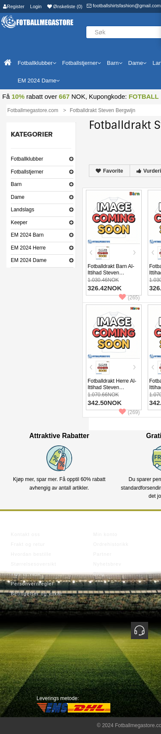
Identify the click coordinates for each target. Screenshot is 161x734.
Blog (98, 573)
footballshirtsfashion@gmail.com (124, 5)
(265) (129, 297)
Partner (102, 554)
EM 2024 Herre (28, 248)
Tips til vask (26, 573)
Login (36, 6)
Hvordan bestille (31, 554)
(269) (129, 412)
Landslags (22, 210)
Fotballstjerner (27, 172)
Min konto (105, 534)
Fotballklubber (27, 159)
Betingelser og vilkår (36, 593)
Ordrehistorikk (110, 544)
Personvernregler (32, 583)
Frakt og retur (28, 544)
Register (13, 6)
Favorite (109, 171)
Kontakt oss (25, 534)
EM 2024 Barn (27, 235)
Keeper (19, 222)
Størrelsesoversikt (33, 563)
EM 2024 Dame (28, 260)
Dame (17, 197)
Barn (16, 184)
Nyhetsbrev (107, 563)
